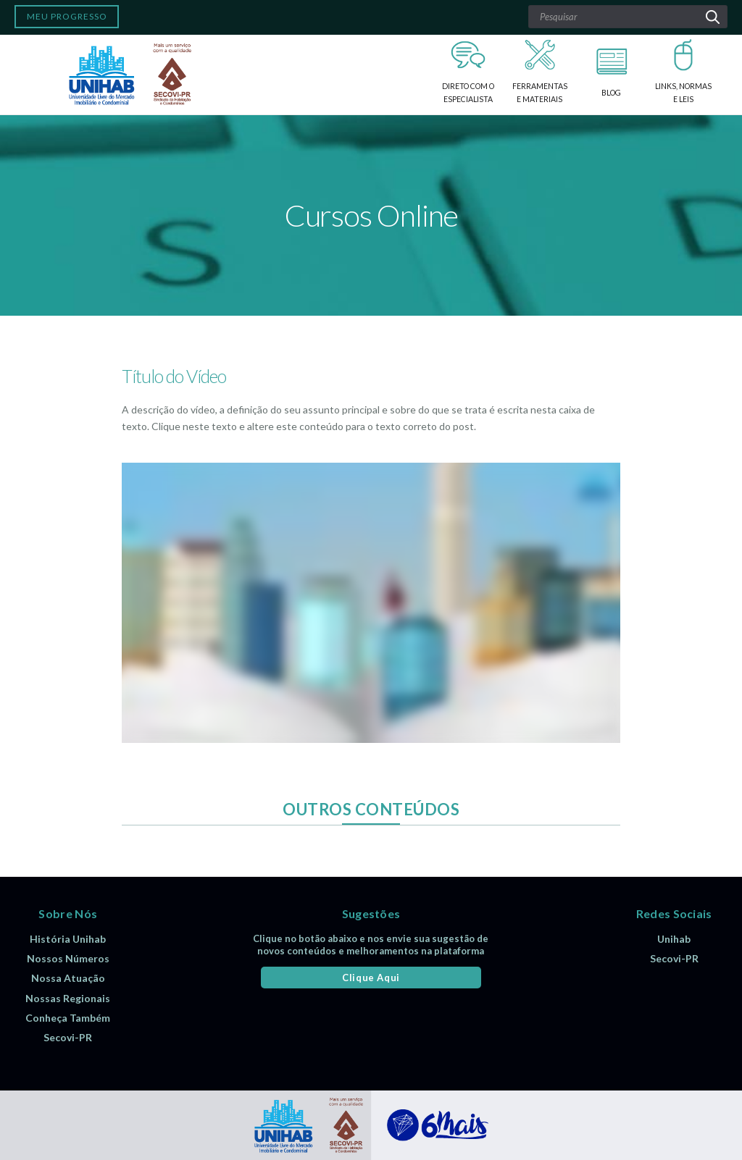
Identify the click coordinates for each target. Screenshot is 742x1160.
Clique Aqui (371, 977)
